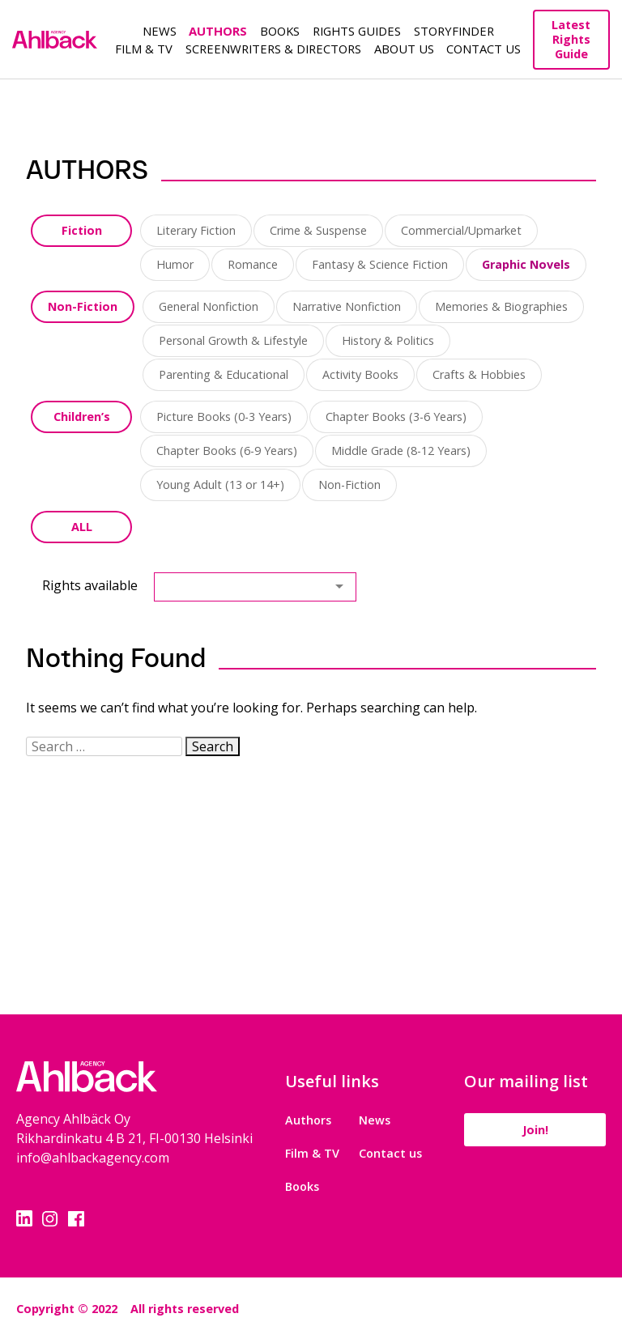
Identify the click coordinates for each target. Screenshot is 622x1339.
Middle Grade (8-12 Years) (401, 450)
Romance (253, 264)
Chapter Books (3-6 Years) (396, 416)
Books (280, 31)
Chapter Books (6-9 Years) (226, 450)
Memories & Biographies (501, 306)
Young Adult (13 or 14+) (220, 484)
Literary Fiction (196, 230)
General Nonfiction (208, 306)
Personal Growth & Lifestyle (233, 340)
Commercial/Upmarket (461, 230)
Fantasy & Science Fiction (380, 264)
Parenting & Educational (223, 374)
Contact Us (483, 48)
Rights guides (357, 31)
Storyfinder (454, 31)
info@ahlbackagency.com (92, 1158)
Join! (535, 1129)
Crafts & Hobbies (479, 374)
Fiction (82, 230)
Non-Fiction (82, 306)
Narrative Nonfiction (346, 306)
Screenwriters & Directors (273, 48)
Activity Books (360, 374)
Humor (175, 264)
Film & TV (144, 48)
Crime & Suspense (318, 230)
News (160, 31)
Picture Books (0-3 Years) (224, 416)
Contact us (390, 1153)
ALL (81, 526)
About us (404, 48)
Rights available (90, 585)
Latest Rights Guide (571, 39)
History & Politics (388, 340)
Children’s (81, 416)
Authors (218, 31)
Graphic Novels (526, 264)
